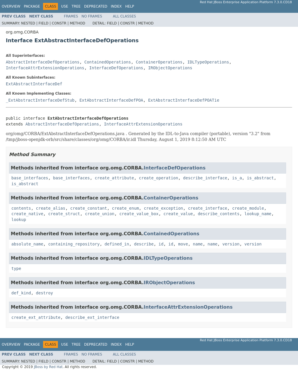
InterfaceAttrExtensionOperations (45, 68)
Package (32, 6)
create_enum (125, 208)
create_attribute (114, 178)
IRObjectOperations (170, 68)
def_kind (21, 293)
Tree (76, 6)
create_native (27, 213)
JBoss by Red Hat (48, 367)
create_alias (50, 208)
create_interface (207, 208)
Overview (11, 6)
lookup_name (258, 213)
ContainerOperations (159, 62)
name (198, 244)
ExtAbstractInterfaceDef (34, 84)
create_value (178, 213)
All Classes (124, 16)
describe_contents (219, 213)
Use (64, 6)
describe (143, 244)
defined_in (116, 244)
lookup (18, 219)
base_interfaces (29, 178)
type (16, 268)
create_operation (158, 178)
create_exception (163, 208)
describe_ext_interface (92, 317)
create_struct (64, 213)
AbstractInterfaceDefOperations (42, 62)
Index (116, 6)
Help (129, 6)
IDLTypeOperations (208, 62)
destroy (44, 293)
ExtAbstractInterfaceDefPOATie (183, 100)
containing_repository (74, 244)
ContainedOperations (107, 62)
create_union (99, 213)
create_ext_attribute (36, 317)
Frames (71, 16)
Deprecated (95, 6)
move (183, 244)
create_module (248, 208)
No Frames (91, 16)
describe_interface (205, 178)
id (161, 244)
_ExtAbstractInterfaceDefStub (40, 100)
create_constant (88, 208)
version (231, 244)
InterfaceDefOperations (116, 68)
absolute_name (27, 244)
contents (21, 208)
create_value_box (139, 213)
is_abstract (260, 178)
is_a (237, 178)
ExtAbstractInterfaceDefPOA (111, 100)
